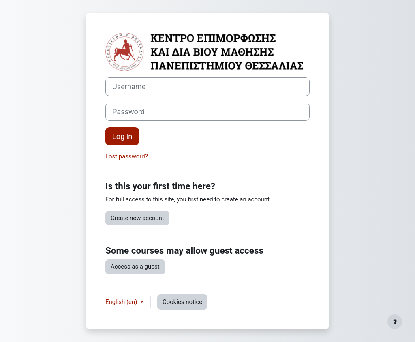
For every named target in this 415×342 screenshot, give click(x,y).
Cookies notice (182, 302)
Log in (122, 136)
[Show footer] (394, 321)
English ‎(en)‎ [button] (122, 302)
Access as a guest (135, 266)
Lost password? (126, 156)
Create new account (137, 218)
